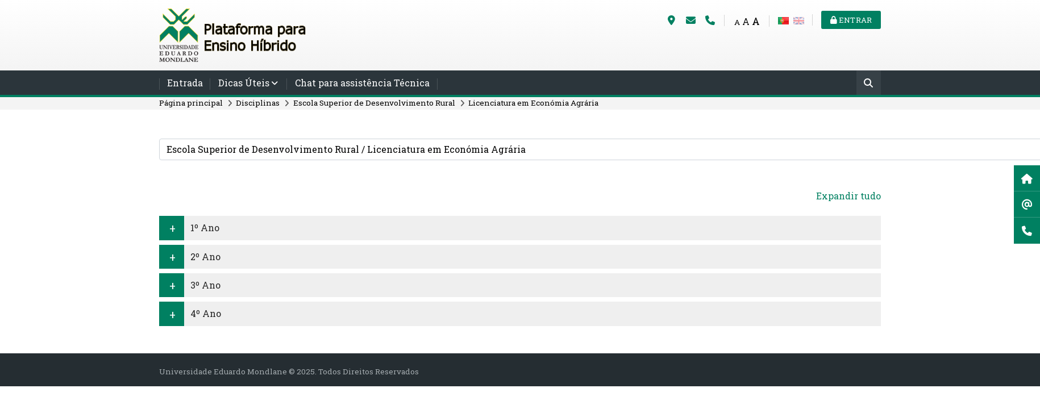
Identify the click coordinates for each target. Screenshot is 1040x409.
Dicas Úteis (243, 83)
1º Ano (204, 227)
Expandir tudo (848, 196)
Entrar (851, 20)
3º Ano (205, 285)
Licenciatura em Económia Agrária (533, 103)
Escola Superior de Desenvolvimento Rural (374, 103)
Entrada (185, 83)
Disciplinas (258, 103)
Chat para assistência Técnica (362, 83)
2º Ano (205, 256)
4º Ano (205, 313)
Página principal (191, 103)
